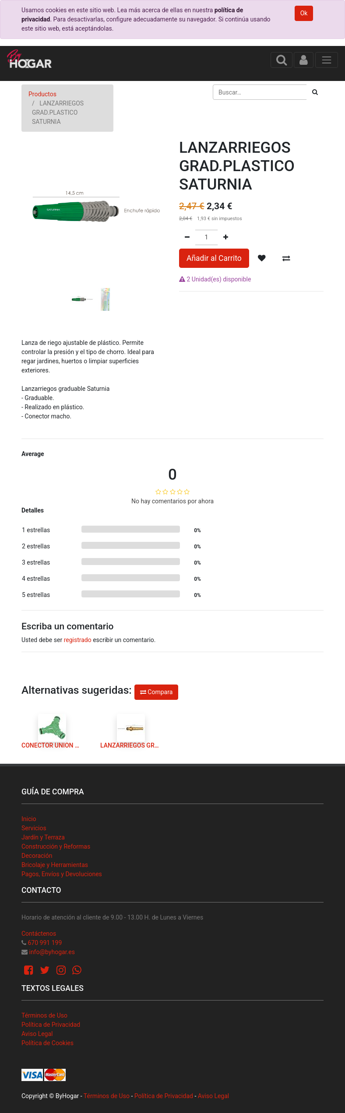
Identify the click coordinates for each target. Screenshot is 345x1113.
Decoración (36, 855)
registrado (78, 639)
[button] (32, 226)
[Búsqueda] (315, 92)
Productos (42, 94)
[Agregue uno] (226, 237)
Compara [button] (156, 691)
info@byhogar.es (51, 951)
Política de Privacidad (50, 1024)
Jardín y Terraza (43, 837)
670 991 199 (45, 942)
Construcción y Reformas (55, 846)
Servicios (33, 828)
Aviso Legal (37, 1033)
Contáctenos (38, 933)
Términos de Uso (44, 1015)
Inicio (28, 818)
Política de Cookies (47, 1042)
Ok (304, 13)
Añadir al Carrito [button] (214, 258)
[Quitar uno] (187, 237)
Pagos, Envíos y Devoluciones (61, 874)
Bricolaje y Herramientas (54, 864)
